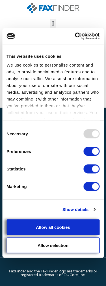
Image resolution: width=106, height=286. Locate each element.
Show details (75, 209)
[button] (53, 23)
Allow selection (53, 245)
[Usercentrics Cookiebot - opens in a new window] (75, 36)
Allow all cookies (53, 227)
